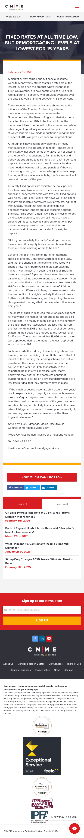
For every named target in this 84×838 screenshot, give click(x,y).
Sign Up (42, 620)
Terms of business (21, 669)
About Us (8, 663)
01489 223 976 (13, 16)
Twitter (30, 487)
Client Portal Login (68, 16)
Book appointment (40, 16)
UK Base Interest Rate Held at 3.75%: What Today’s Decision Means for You (37, 514)
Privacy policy (42, 669)
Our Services (55, 663)
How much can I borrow (42, 477)
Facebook (15, 487)
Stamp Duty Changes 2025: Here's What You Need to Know (39, 561)
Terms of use (74, 663)
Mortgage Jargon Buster (31, 663)
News (57, 669)
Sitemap (68, 669)
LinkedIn (48, 487)
